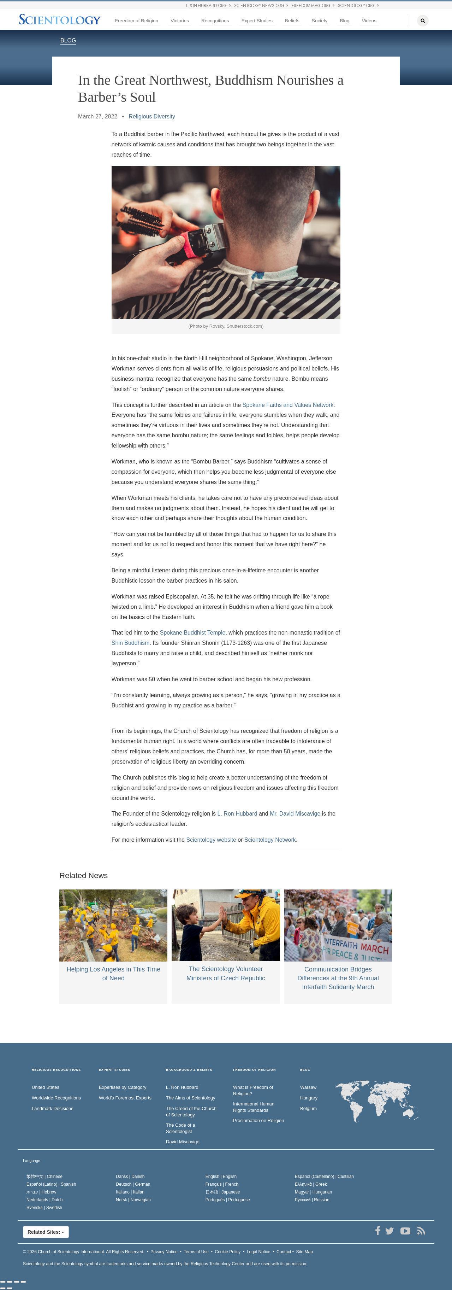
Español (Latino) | (51, 1184)
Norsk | (133, 1199)
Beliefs (292, 20)
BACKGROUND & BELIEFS (189, 1070)
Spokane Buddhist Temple (193, 633)
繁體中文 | (44, 1176)
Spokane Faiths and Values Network (288, 405)
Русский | (312, 1199)
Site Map (304, 1251)
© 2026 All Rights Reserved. (83, 1251)
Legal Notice (258, 1251)
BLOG (68, 40)
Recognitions (215, 20)
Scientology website (211, 840)
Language (31, 1160)
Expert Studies (257, 20)
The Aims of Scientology (190, 1098)
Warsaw (308, 1087)
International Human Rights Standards (253, 1107)
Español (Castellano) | (324, 1176)
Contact (283, 1251)
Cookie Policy (228, 1251)
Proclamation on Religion (258, 1120)
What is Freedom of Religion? (253, 1091)
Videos (369, 20)
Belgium (308, 1108)
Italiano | (130, 1192)
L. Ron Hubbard (237, 814)
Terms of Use (196, 1251)
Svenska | (44, 1207)
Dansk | (130, 1176)
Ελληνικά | (311, 1184)
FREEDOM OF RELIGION (254, 1070)
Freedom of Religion (136, 20)
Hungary (308, 1098)
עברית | (41, 1192)
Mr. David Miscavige (295, 814)
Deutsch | (133, 1184)
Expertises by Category (122, 1087)
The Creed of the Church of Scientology (191, 1112)
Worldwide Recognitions (56, 1098)
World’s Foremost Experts (125, 1098)
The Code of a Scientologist (180, 1128)
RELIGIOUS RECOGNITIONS (56, 1070)
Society (320, 20)
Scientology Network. (270, 840)
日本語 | (223, 1192)
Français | (222, 1184)
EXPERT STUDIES (114, 1070)
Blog (344, 20)
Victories (180, 20)
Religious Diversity (152, 116)
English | (221, 1176)
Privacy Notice (164, 1251)
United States (45, 1087)
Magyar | (313, 1192)
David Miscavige (183, 1141)
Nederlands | (44, 1199)
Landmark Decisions (52, 1108)
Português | (228, 1199)
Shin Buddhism (131, 643)
